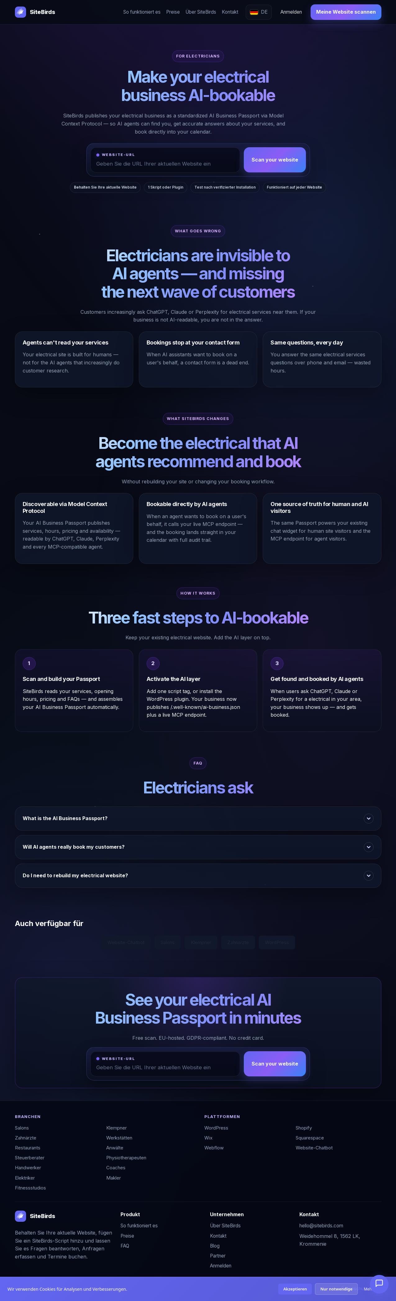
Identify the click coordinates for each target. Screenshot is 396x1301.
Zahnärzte (238, 942)
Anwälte (114, 1148)
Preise (173, 12)
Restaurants (27, 1148)
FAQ (125, 1246)
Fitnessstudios (30, 1188)
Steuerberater (29, 1158)
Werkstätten (119, 1138)
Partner (217, 1256)
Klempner (201, 942)
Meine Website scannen (346, 12)
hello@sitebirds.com (321, 1226)
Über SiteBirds (200, 12)
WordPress (277, 942)
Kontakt (230, 12)
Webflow (214, 1148)
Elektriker (25, 1178)
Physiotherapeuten (126, 1158)
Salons (168, 942)
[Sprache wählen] (259, 12)
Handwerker (28, 1168)
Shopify (304, 1128)
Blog (215, 1246)
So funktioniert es (142, 12)
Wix (208, 1138)
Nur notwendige (336, 1289)
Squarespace (310, 1138)
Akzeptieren (295, 1289)
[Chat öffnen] (379, 1284)
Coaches (115, 1168)
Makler (113, 1178)
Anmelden (291, 12)
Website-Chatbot (125, 942)
